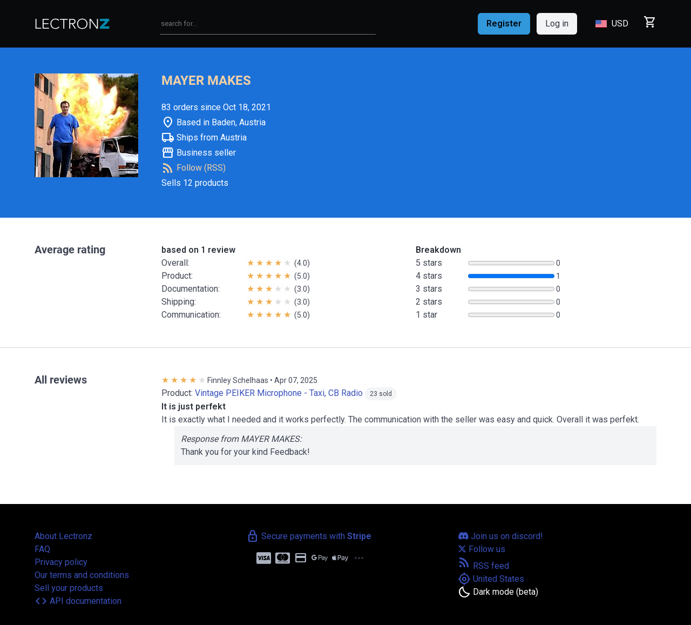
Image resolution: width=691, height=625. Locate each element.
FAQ (42, 549)
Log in (556, 23)
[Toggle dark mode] (498, 592)
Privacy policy (61, 562)
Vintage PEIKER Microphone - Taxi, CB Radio (279, 393)
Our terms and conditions (82, 575)
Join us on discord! (500, 536)
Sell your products (69, 588)
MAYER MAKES (206, 80)
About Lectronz (63, 536)
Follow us (481, 549)
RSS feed (483, 566)
